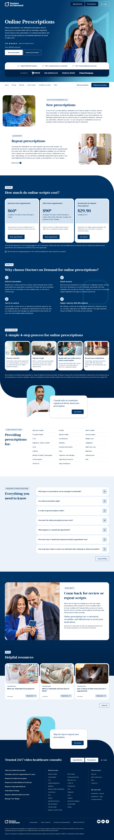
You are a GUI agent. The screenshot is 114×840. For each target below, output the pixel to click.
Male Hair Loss (91, 447)
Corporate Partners (96, 799)
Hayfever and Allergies (66, 455)
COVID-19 (36, 463)
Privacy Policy (33, 822)
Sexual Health (90, 434)
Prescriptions (91, 4)
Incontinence (63, 439)
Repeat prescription (32, 52)
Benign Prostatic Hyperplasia (42, 455)
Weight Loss (90, 439)
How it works (32, 85)
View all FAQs (102, 559)
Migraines (89, 451)
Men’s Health (90, 430)
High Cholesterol (64, 463)
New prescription (14, 52)
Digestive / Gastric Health (41, 443)
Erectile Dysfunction (66, 447)
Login (104, 4)
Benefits (21, 85)
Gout (60, 451)
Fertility (61, 430)
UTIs (34, 439)
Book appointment (16, 237)
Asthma (35, 451)
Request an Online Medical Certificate (18, 782)
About (7, 85)
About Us (93, 774)
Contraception (37, 459)
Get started (83, 237)
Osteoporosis (90, 455)
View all (104, 705)
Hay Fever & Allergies (73, 801)
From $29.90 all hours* (13, 47)
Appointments (77, 4)
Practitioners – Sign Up (97, 793)
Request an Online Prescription (16, 778)
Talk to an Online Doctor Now (15, 770)
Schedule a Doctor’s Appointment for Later (20, 774)
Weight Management (54, 783)
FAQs (55, 85)
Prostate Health (38, 434)
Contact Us (94, 783)
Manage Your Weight (12, 799)
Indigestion (89, 443)
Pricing (14, 85)
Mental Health (63, 434)
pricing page (31, 245)
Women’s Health (38, 430)
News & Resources (96, 777)
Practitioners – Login (97, 796)
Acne (34, 447)
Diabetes (62, 443)
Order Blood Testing (12, 791)
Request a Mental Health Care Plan (17, 795)
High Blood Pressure (66, 459)
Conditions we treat (45, 85)
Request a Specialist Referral (15, 786)
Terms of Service (45, 822)
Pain (87, 459)
